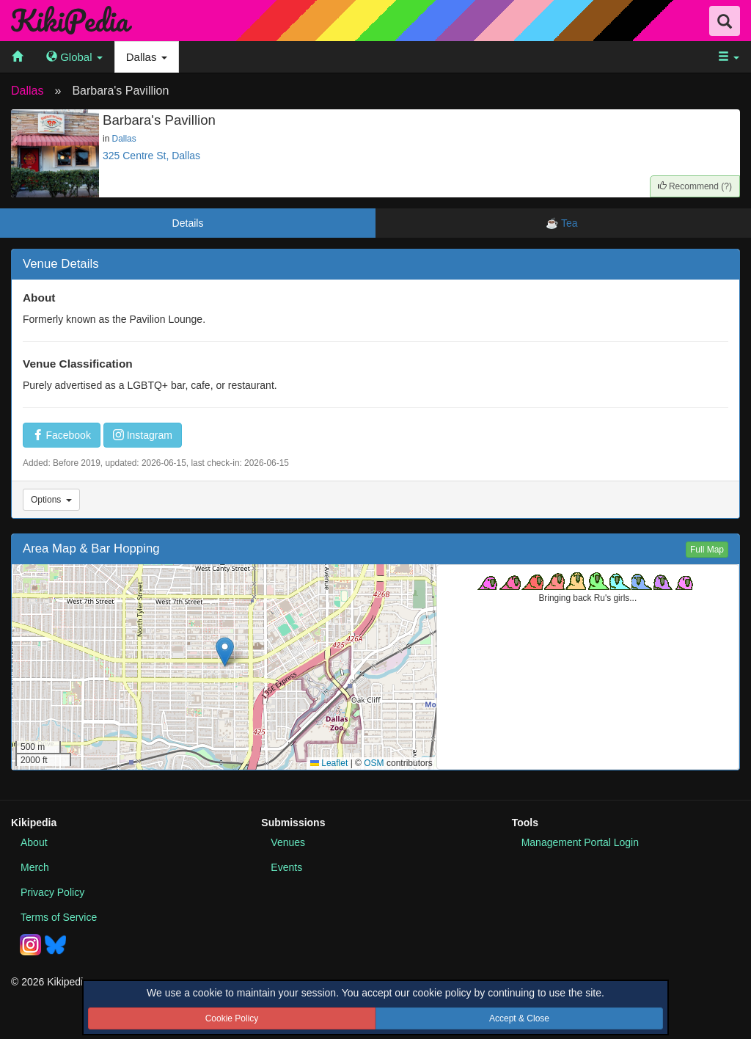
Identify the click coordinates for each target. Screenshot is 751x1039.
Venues (288, 842)
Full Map (707, 549)
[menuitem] (17, 57)
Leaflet (329, 763)
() (695, 186)
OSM (374, 763)
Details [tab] (188, 223)
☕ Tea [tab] (563, 223)
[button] (225, 652)
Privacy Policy (52, 892)
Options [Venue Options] (51, 500)
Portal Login (580, 842)
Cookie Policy (232, 1018)
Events (286, 867)
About (34, 842)
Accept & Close (519, 1018)
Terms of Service (59, 917)
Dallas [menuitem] (146, 57)
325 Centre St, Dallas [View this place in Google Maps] (151, 155)
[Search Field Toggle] (724, 21)
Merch (35, 867)
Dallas (27, 90)
